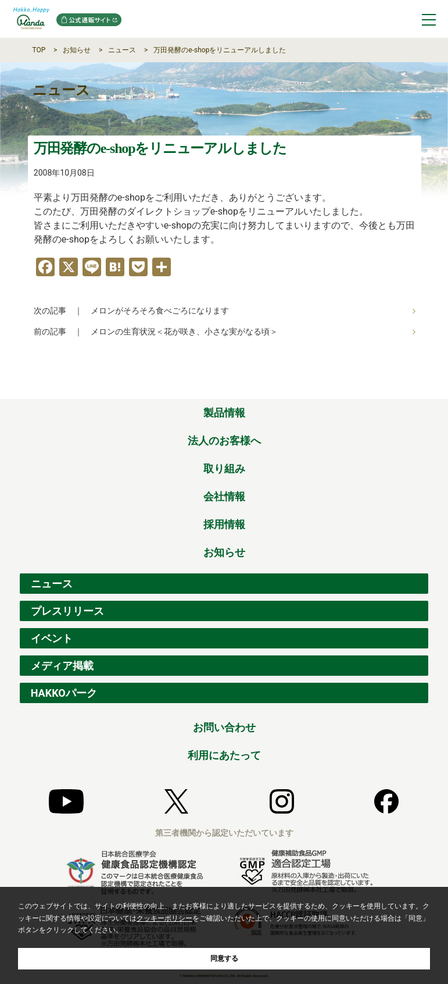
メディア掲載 (62, 665)
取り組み (224, 468)
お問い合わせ (224, 727)
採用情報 (224, 524)
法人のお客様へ (224, 440)
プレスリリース (67, 611)
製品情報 (224, 413)
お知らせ (77, 50)
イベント (52, 638)
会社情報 (224, 496)
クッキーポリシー (164, 918)
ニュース (122, 50)
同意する (224, 958)
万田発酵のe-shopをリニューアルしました (219, 50)
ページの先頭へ (420, 386)
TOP (39, 50)
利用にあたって (224, 755)
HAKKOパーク (64, 693)
